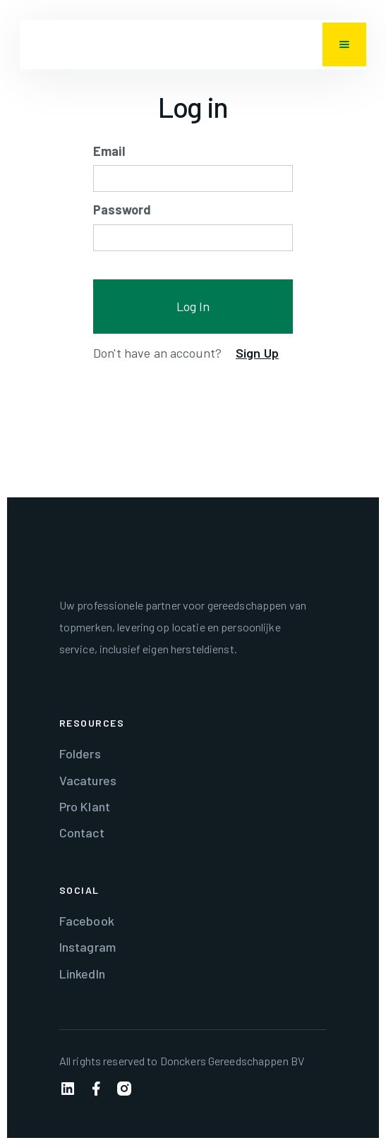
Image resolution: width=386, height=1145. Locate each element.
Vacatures (87, 780)
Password (122, 209)
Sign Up (257, 353)
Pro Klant (84, 806)
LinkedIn (82, 973)
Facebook (86, 920)
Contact (81, 832)
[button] (344, 44)
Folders (80, 753)
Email (109, 151)
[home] (34, 44)
